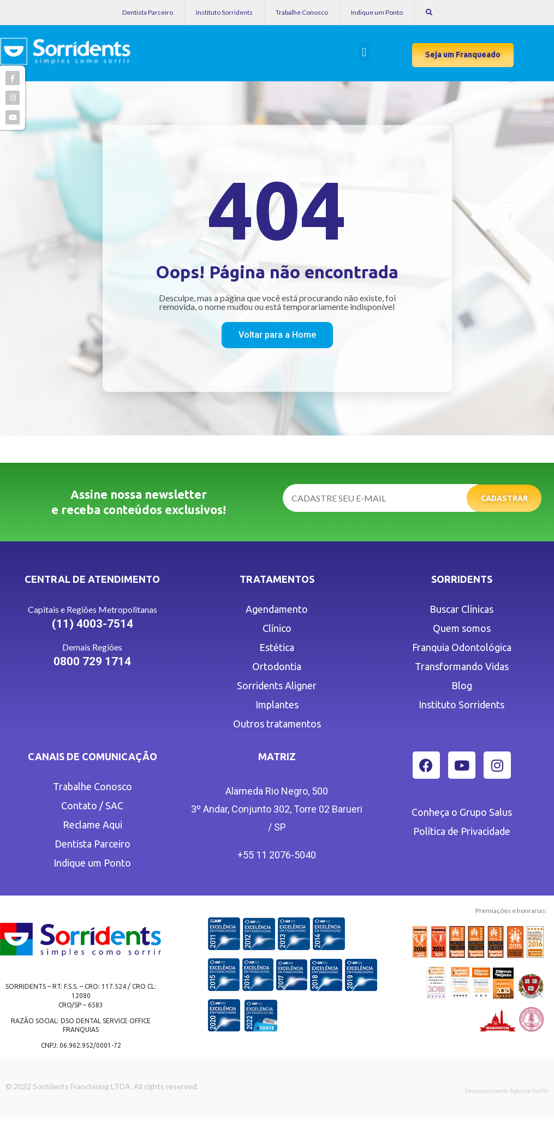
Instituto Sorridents (224, 12)
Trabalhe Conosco (302, 12)
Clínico (277, 628)
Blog (461, 685)
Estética (276, 647)
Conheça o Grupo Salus (462, 812)
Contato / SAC (92, 805)
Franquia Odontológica (461, 647)
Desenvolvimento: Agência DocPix (507, 1091)
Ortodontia (276, 666)
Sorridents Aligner (277, 685)
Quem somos (462, 628)
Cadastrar (504, 498)
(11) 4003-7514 (92, 623)
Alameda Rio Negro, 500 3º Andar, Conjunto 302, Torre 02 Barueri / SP (276, 809)
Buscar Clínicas (461, 609)
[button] (364, 52)
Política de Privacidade (461, 831)
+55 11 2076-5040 (276, 855)
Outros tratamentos (277, 723)
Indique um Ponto (377, 12)
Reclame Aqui (92, 824)
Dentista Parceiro (147, 12)
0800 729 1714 (92, 661)
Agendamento (277, 609)
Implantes (277, 704)
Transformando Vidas (462, 666)
